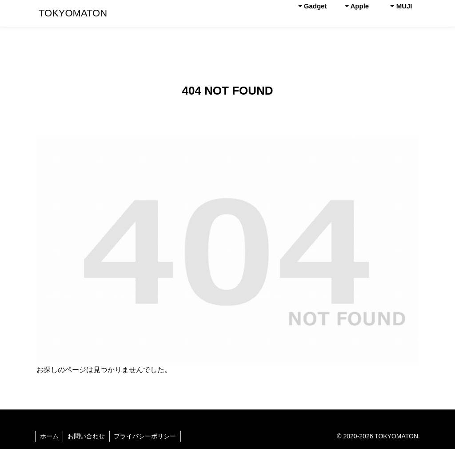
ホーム (49, 436)
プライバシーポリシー (146, 436)
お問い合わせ (86, 436)
